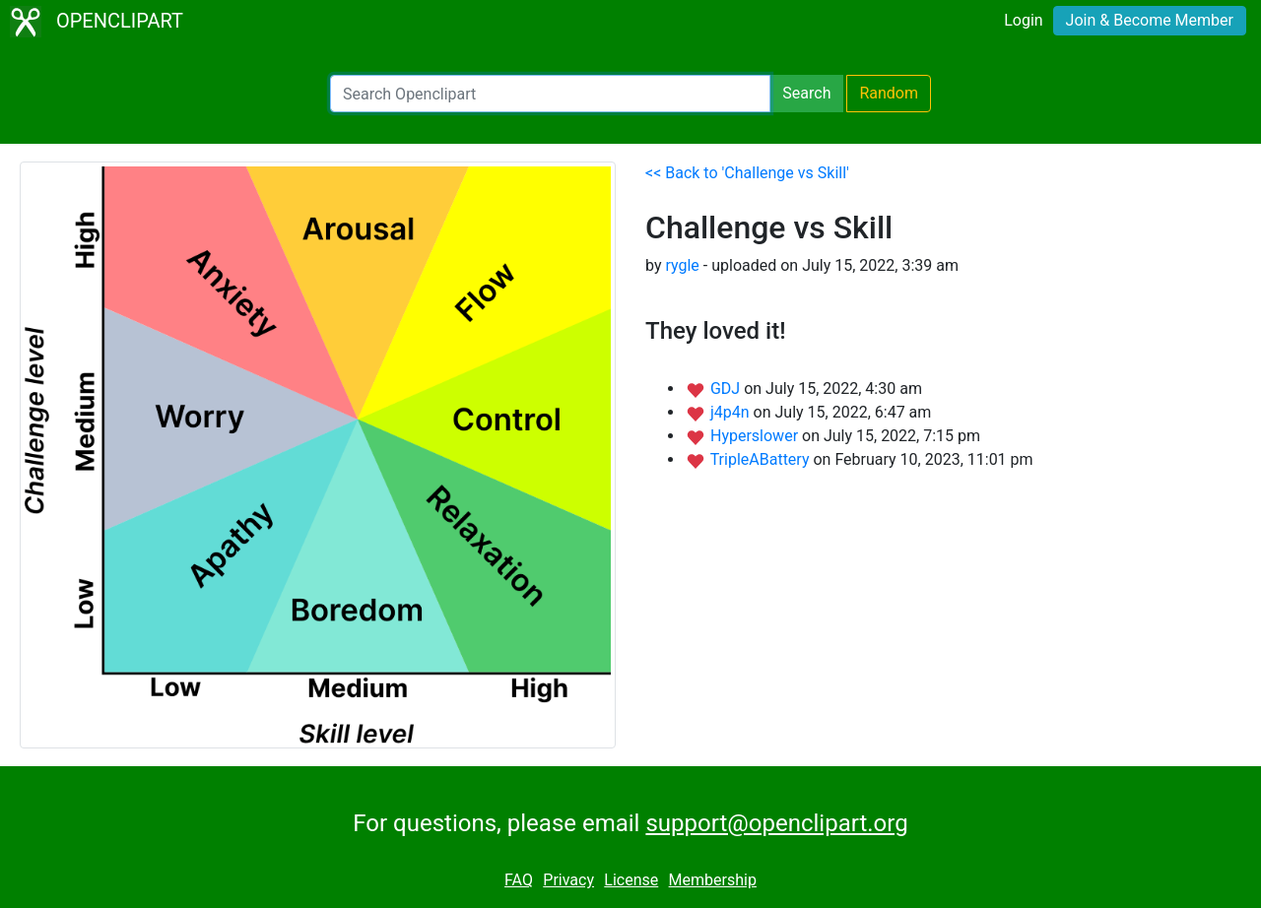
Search (806, 93)
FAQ (518, 880)
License (631, 880)
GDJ (727, 388)
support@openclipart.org (776, 823)
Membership (713, 880)
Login (1023, 20)
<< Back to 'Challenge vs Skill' (747, 172)
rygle (681, 265)
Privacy (568, 880)
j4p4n (732, 412)
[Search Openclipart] (550, 93)
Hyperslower (756, 435)
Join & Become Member (1149, 20)
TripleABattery (762, 459)
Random (888, 93)
